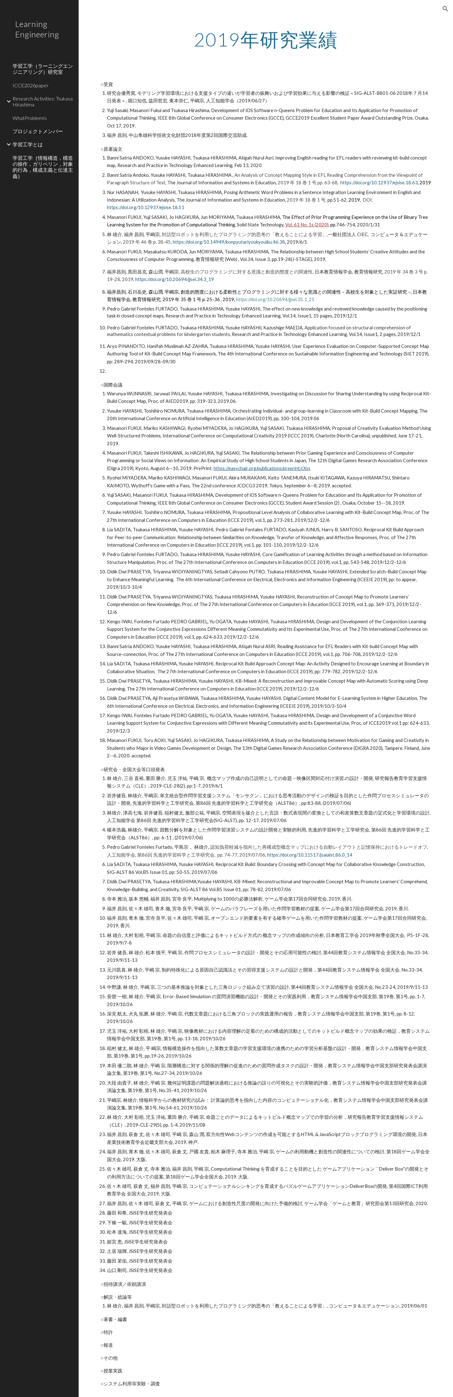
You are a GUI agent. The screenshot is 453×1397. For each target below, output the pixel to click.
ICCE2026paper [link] (30, 85)
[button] (445, 8)
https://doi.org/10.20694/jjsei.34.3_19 (174, 279)
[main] (265, 39)
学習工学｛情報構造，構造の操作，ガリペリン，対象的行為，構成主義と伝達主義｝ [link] (43, 167)
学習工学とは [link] (28, 144)
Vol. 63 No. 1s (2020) (306, 224)
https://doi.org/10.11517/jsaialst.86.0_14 (309, 855)
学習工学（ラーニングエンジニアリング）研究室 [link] (43, 69)
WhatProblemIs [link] (30, 118)
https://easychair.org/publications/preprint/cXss (262, 468)
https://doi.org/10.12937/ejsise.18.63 (379, 182)
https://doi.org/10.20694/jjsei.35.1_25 (275, 299)
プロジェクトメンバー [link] (38, 131)
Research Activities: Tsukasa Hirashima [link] (43, 101)
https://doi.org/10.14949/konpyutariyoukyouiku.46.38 (229, 242)
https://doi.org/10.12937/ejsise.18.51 (145, 207)
